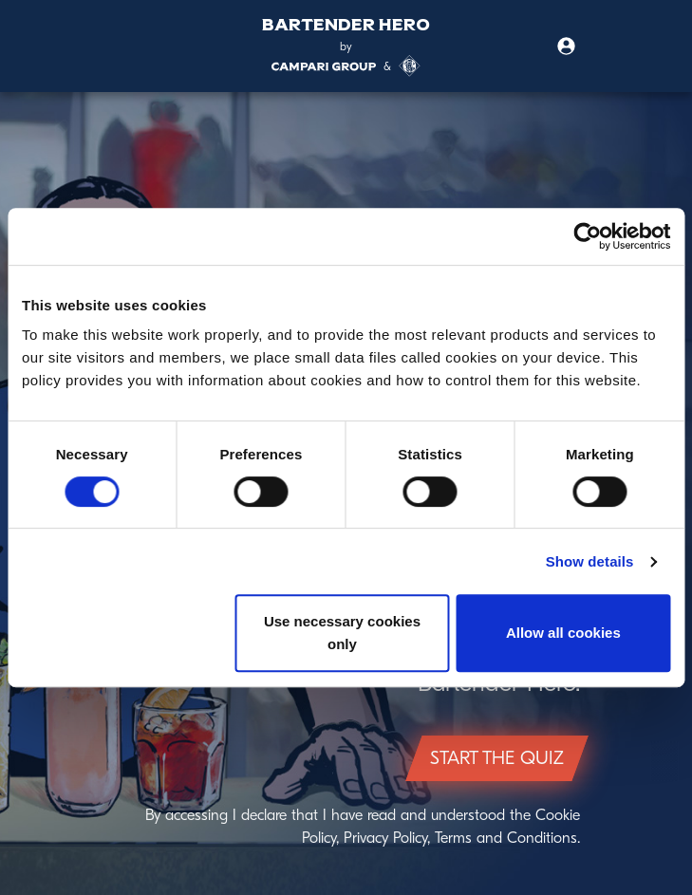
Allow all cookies (563, 633)
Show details (590, 561)
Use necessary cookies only (342, 632)
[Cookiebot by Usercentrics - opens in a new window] (587, 236)
